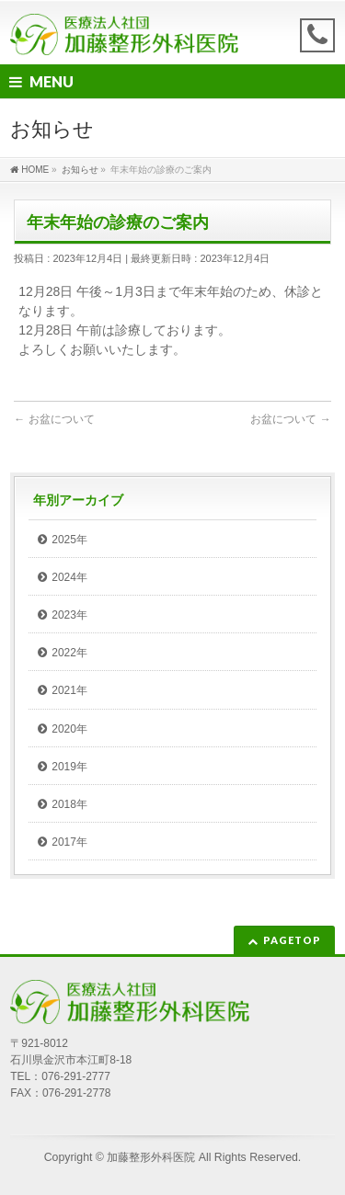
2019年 (69, 766)
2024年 (69, 577)
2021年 (69, 690)
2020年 (69, 729)
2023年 (69, 615)
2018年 (69, 804)
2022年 (69, 652)
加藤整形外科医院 (151, 1157)
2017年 (69, 842)
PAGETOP (292, 940)
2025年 (69, 539)
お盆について (54, 419)
